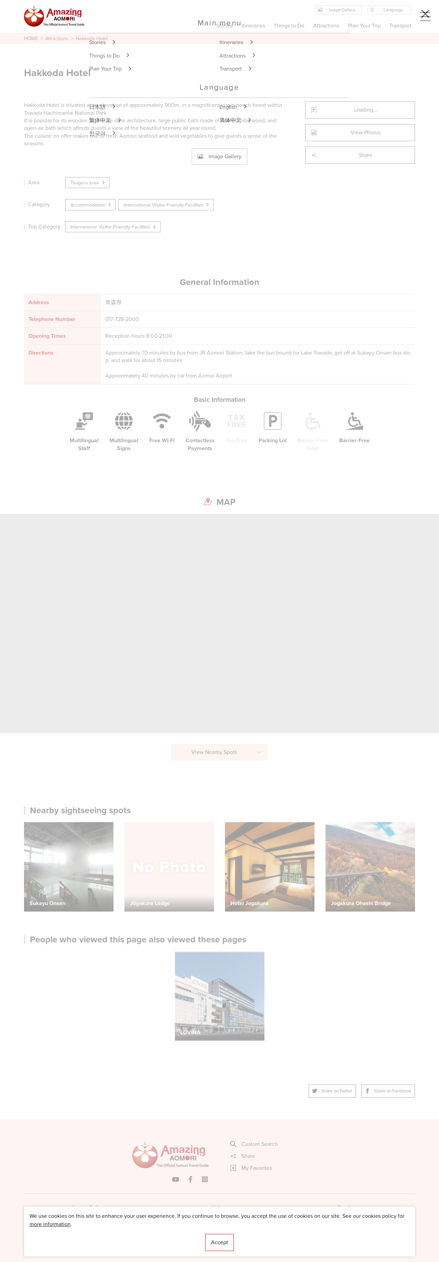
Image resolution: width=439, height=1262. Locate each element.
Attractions (56, 38)
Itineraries (253, 25)
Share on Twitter (332, 1091)
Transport (400, 25)
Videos (219, 1207)
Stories (224, 25)
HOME (31, 38)
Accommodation (91, 205)
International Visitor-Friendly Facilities (167, 205)
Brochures (350, 1207)
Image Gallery (89, 1207)
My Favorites (251, 1168)
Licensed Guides (175, 1236)
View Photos (346, 132)
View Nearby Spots (226, 752)
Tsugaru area (88, 182)
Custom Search (254, 1144)
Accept (219, 1242)
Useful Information (261, 1236)
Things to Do (289, 25)
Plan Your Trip (364, 25)
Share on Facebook (388, 1091)
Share (341, 155)
